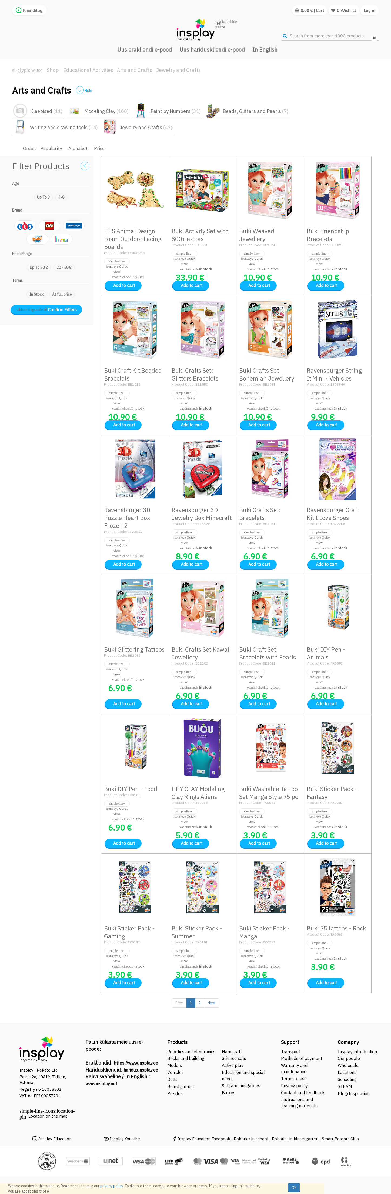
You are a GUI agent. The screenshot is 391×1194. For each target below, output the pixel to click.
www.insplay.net (101, 1083)
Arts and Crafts (134, 70)
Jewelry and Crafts (178, 70)
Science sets (234, 1058)
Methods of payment (301, 1058)
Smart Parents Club (340, 1138)
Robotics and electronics (191, 1051)
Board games (180, 1086)
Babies (228, 1092)
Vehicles (175, 1072)
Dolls (172, 1079)
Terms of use (294, 1078)
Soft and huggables (241, 1085)
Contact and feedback (303, 1092)
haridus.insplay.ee (140, 1070)
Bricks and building (185, 1058)
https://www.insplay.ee (136, 1063)
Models (174, 1065)
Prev (179, 1002)
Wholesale (348, 1065)
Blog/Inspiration (354, 1093)
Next (212, 1002)
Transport (290, 1051)
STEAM (345, 1086)
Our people (349, 1058)
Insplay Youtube (125, 1138)
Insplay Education (55, 1138)
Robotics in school (251, 1138)
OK (294, 1187)
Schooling (347, 1079)
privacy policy (111, 1185)
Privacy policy (294, 1085)
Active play (232, 1065)
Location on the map (48, 1116)
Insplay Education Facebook (203, 1138)
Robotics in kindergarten (295, 1138)
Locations (347, 1072)
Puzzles (175, 1093)
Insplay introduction (357, 1051)
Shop (53, 70)
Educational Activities (88, 70)
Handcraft (232, 1051)
